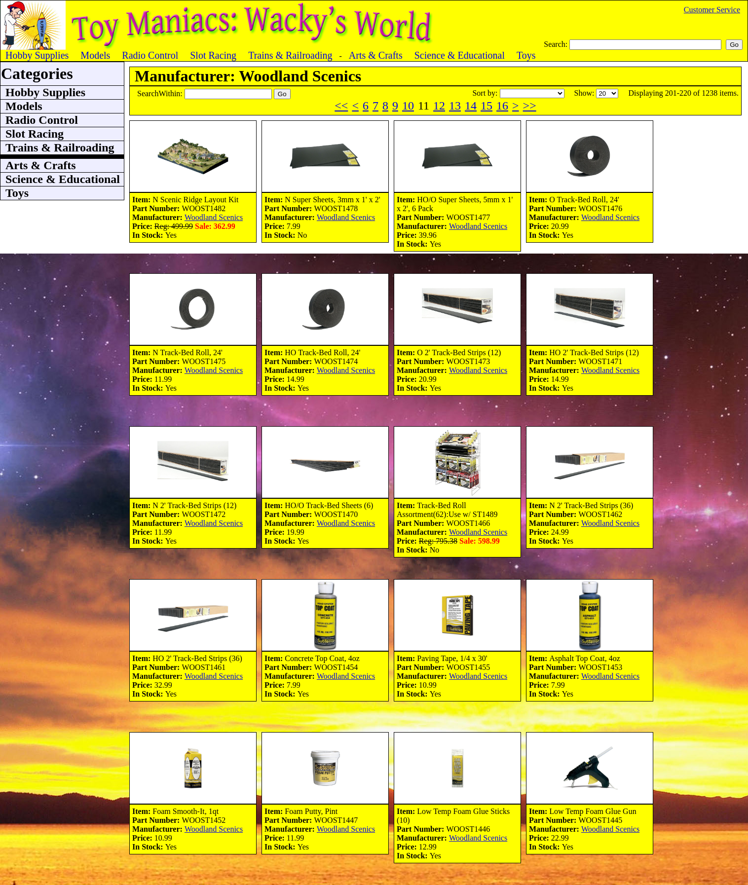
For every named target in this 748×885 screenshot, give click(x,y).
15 (486, 105)
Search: (556, 44)
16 (502, 105)
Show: (585, 93)
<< (341, 105)
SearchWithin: (161, 93)
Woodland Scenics (214, 217)
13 (455, 105)
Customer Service (712, 9)
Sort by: (485, 93)
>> (529, 105)
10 (408, 105)
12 (439, 105)
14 (471, 105)
